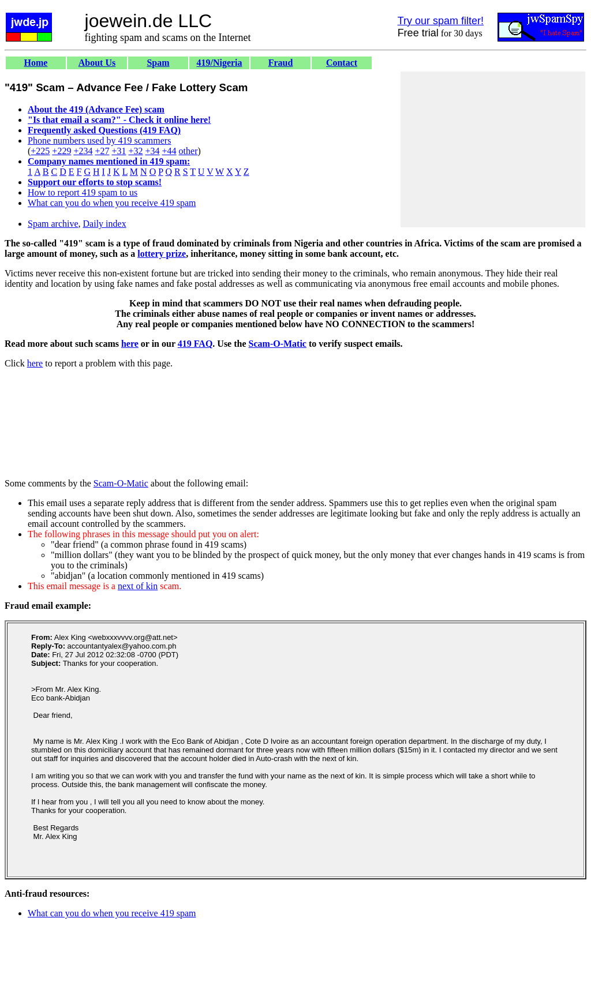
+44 (169, 151)
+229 (61, 151)
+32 (135, 151)
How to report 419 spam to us (82, 192)
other (188, 151)
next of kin (138, 586)
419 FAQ (195, 344)
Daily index (104, 224)
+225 (40, 151)
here (130, 344)
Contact (341, 63)
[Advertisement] (492, 149)
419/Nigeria (219, 63)
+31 (118, 151)
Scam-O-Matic (277, 344)
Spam (158, 63)
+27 (102, 151)
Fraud (280, 63)
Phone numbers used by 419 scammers (99, 140)
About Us (96, 63)
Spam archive (53, 224)
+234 (82, 151)
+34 (152, 151)
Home (36, 63)
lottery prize (161, 254)
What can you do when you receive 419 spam (112, 203)
